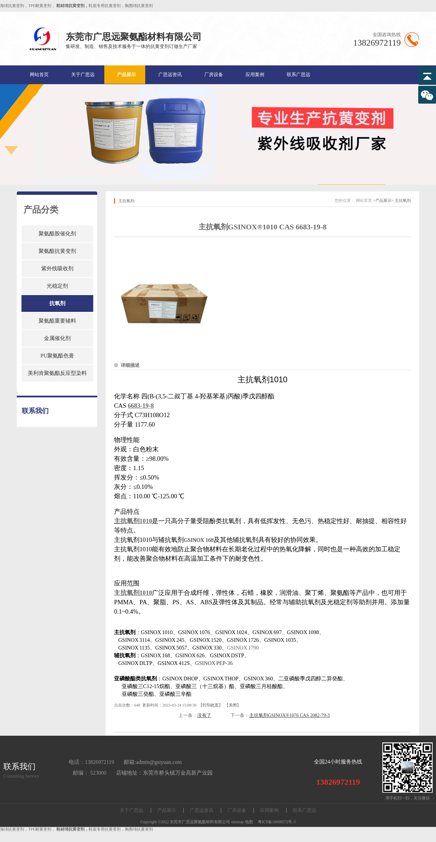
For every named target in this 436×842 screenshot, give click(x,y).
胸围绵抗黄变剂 (139, 5)
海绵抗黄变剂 (12, 5)
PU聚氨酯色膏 (57, 355)
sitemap (237, 822)
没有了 (204, 715)
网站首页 (39, 74)
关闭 (233, 705)
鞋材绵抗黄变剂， (72, 5)
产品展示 (126, 74)
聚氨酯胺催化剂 (57, 233)
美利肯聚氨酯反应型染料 (57, 373)
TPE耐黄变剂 (39, 5)
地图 (249, 822)
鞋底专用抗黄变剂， (107, 5)
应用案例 (255, 74)
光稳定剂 (57, 286)
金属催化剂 (57, 338)
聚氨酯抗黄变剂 (57, 251)
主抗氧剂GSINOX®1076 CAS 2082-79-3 (289, 715)
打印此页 (211, 705)
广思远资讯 (170, 74)
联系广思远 (298, 74)
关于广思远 (83, 74)
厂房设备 (213, 74)
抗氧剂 (57, 303)
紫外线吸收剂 (57, 268)
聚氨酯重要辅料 (57, 321)
